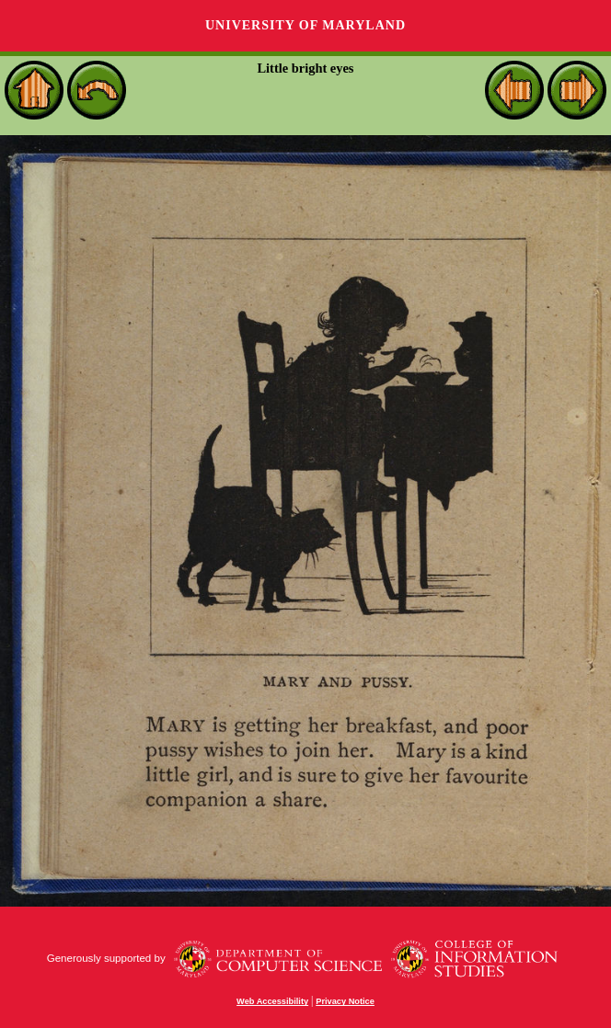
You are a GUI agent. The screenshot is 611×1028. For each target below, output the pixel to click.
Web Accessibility (272, 1001)
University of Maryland (305, 25)
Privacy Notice (345, 1001)
